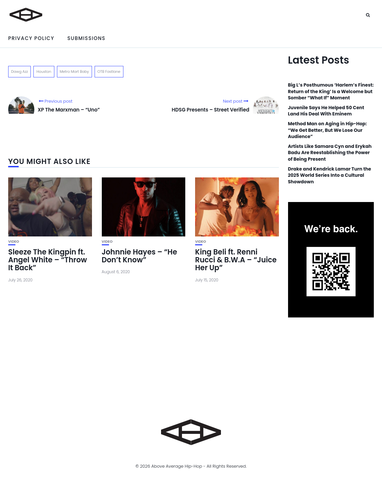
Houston (43, 71)
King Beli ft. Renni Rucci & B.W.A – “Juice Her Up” (236, 260)
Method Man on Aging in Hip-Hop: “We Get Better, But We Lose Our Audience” (327, 130)
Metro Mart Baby (74, 71)
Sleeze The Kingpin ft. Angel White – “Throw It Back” (47, 260)
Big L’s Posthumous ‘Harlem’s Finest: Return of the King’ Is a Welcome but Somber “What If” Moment (331, 91)
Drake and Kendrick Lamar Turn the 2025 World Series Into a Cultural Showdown (329, 175)
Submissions (86, 38)
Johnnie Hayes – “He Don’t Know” (139, 256)
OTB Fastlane (109, 71)
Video (13, 241)
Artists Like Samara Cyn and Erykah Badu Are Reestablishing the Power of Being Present (330, 152)
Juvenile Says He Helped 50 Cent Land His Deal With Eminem (326, 111)
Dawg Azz (19, 71)
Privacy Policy (31, 38)
